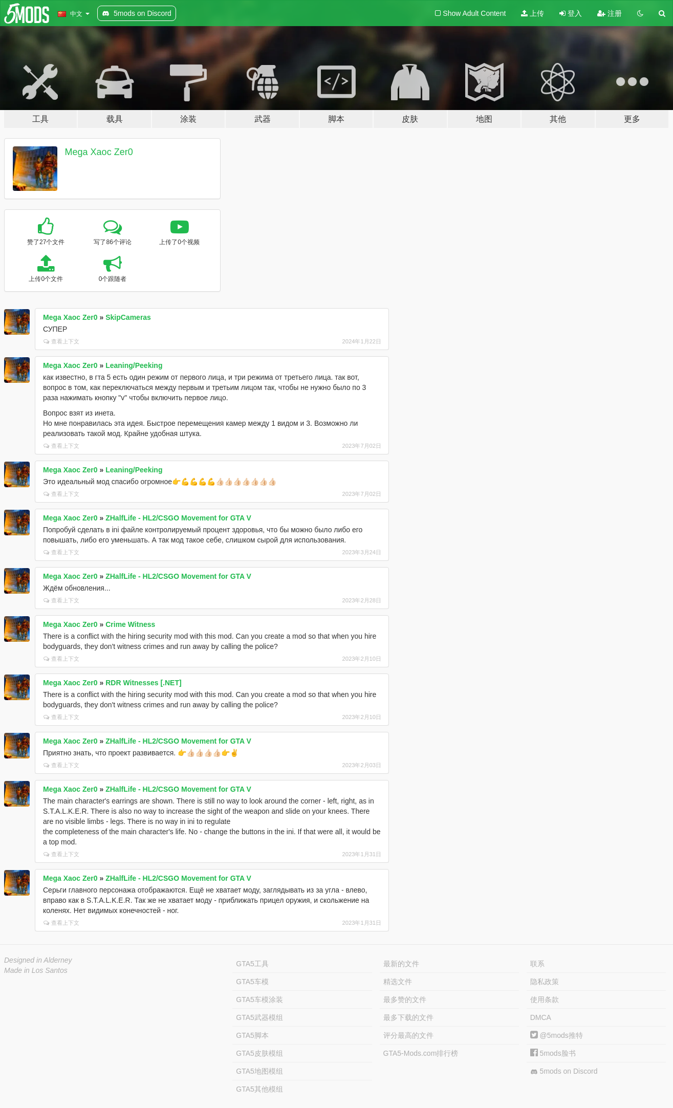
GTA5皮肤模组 (259, 1053)
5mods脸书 (553, 1053)
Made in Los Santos (36, 970)
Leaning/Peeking (133, 365)
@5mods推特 (556, 1035)
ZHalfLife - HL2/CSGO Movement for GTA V (178, 518)
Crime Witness (130, 624)
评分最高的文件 (408, 1035)
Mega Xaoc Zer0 (99, 152)
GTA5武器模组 (259, 1017)
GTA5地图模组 (259, 1071)
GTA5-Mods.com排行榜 (421, 1053)
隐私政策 (544, 981)
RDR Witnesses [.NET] (143, 683)
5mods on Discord (564, 1071)
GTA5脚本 (252, 1035)
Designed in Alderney (38, 960)
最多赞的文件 (404, 999)
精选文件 (397, 981)
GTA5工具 (252, 964)
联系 (537, 964)
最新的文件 (401, 964)
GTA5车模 (252, 981)
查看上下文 (61, 341)
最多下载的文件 (408, 1017)
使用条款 (544, 999)
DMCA (540, 1017)
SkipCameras (128, 317)
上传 (532, 13)
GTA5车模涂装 (259, 999)
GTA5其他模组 (259, 1089)
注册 (609, 13)
